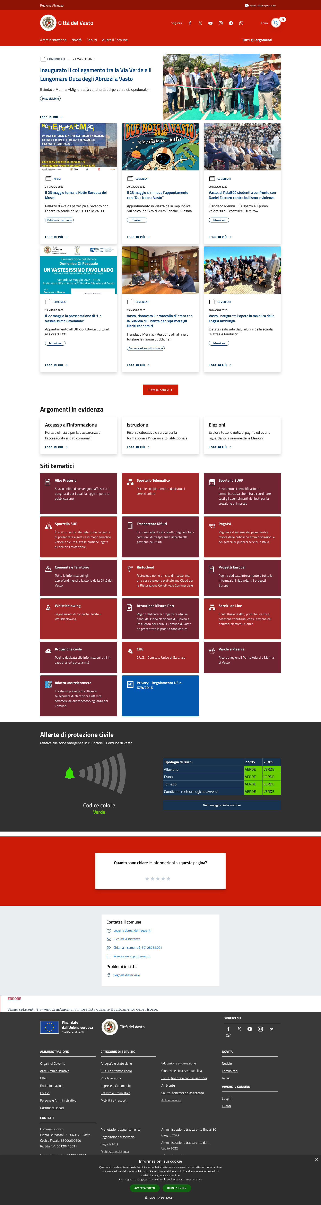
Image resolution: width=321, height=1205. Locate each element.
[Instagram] (219, 22)
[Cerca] (276, 23)
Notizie (227, 1063)
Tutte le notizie (160, 389)
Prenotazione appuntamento (120, 1129)
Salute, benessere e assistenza (182, 1092)
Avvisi (53, 179)
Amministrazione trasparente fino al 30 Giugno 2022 (188, 1132)
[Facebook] (188, 22)
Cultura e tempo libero (116, 1070)
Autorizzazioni (171, 1100)
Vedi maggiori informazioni (222, 805)
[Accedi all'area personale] (260, 5)
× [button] (316, 1159)
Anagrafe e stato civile (116, 1063)
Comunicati (56, 59)
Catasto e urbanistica (115, 1092)
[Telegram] (229, 22)
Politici (45, 1092)
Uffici (43, 1078)
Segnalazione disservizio (118, 1136)
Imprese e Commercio (116, 1085)
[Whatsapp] (239, 22)
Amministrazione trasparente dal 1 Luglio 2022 (185, 1145)
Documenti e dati (52, 1107)
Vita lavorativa (111, 1078)
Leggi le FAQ (109, 1144)
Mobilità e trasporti (114, 1100)
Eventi (226, 1105)
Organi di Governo (52, 1063)
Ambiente (168, 1085)
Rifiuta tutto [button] (177, 1188)
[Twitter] (198, 22)
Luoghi (226, 1098)
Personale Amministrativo (58, 1100)
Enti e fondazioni (51, 1085)
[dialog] (160, 1180)
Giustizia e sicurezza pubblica (181, 1070)
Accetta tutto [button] (145, 1188)
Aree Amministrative (54, 1070)
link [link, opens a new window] (200, 1179)
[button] (160, 1197)
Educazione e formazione (178, 1063)
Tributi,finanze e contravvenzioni (184, 1078)
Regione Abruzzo (51, 5)
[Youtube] (209, 22)
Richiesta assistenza (115, 1151)
